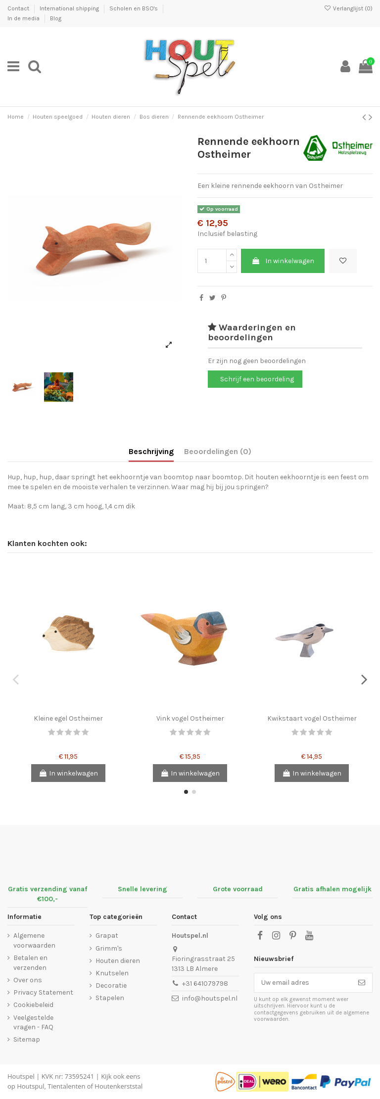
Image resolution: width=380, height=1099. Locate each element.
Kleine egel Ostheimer (68, 718)
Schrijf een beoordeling (257, 379)
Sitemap (26, 1039)
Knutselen (112, 973)
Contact (19, 8)
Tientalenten (66, 1086)
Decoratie (111, 985)
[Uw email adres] (302, 982)
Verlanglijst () (348, 8)
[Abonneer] (361, 982)
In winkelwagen (282, 261)
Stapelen (109, 998)
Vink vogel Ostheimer (190, 718)
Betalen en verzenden (30, 963)
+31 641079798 (205, 983)
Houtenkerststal (118, 1086)
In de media (24, 18)
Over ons (27, 980)
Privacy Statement (43, 992)
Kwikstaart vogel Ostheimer (312, 718)
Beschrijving (151, 451)
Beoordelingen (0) (217, 451)
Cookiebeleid (33, 1005)
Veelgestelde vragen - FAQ (33, 1022)
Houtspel (21, 1076)
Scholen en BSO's (134, 8)
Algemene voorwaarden (34, 940)
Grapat (106, 935)
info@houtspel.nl (210, 998)
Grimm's (108, 948)
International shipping (70, 8)
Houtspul (30, 1086)
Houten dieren (117, 961)
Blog (55, 18)
